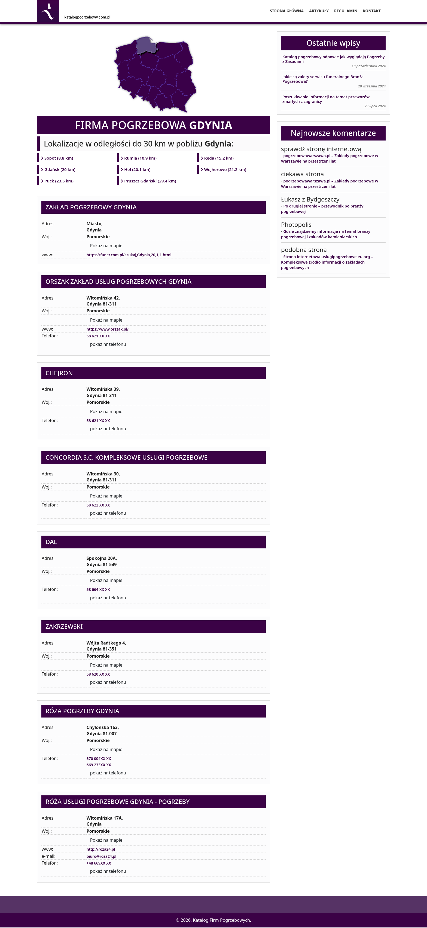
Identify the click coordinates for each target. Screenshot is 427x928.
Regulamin (345, 10)
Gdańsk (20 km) (60, 170)
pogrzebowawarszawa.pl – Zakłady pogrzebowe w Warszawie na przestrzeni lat (329, 158)
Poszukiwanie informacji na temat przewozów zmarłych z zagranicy (326, 99)
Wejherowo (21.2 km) (226, 170)
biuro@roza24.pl (104, 857)
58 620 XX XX (100, 674)
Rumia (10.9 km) (141, 158)
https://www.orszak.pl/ (111, 329)
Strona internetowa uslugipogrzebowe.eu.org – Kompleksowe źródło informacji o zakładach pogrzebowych (327, 262)
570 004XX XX (101, 759)
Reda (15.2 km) (219, 158)
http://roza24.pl (103, 850)
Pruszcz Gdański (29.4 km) (151, 181)
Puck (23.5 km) (59, 181)
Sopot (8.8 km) (59, 158)
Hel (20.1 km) (137, 170)
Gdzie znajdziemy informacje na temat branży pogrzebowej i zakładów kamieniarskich (325, 234)
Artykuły (319, 10)
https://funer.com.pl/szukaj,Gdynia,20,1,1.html (136, 255)
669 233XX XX (101, 765)
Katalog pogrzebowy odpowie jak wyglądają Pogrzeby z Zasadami (333, 59)
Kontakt (372, 10)
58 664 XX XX (100, 590)
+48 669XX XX (101, 863)
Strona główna (287, 10)
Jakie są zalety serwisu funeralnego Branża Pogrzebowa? (323, 79)
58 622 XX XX (100, 505)
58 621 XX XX (100, 336)
